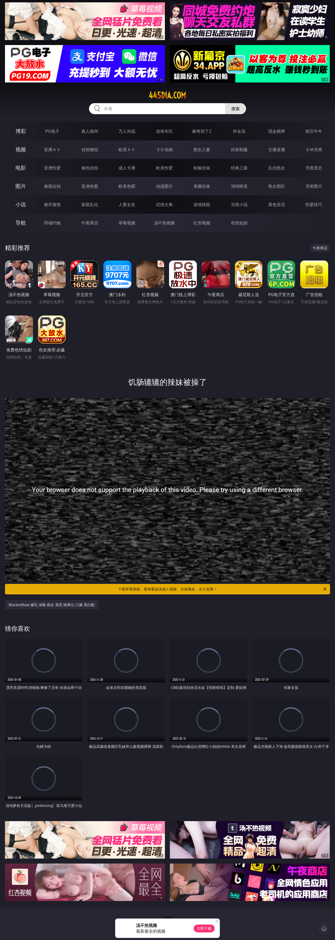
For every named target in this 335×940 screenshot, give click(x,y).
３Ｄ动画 (164, 149)
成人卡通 (127, 168)
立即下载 (204, 928)
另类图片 (313, 186)
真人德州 (89, 131)
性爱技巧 (313, 204)
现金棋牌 (276, 131)
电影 (20, 167)
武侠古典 (164, 204)
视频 (20, 149)
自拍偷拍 (89, 149)
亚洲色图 (89, 186)
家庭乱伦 (89, 204)
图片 (20, 186)
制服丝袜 (201, 168)
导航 (20, 222)
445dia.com (167, 95)
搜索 (235, 109)
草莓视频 (127, 223)
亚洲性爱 (52, 168)
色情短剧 (239, 223)
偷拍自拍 (89, 168)
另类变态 (313, 168)
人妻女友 (127, 204)
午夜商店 (89, 223)
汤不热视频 (164, 223)
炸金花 (239, 131)
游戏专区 (164, 131)
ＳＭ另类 (313, 149)
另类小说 (239, 204)
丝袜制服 (239, 149)
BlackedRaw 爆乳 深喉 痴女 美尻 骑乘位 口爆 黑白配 (51, 604)
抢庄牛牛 (313, 131)
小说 (20, 204)
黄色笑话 (276, 204)
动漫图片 (164, 186)
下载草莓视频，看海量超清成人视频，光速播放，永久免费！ (222, 589)
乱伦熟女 (276, 168)
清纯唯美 (239, 186)
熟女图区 (276, 186)
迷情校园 (201, 204)
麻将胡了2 (201, 131)
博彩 (20, 131)
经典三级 (239, 168)
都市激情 (52, 204)
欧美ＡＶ (127, 149)
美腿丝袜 (201, 186)
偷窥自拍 (52, 186)
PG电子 (52, 131)
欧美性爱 (164, 168)
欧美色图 (127, 186)
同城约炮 (52, 223)
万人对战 (127, 131)
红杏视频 (201, 223)
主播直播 (276, 149)
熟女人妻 (201, 149)
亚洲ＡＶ (52, 149)
